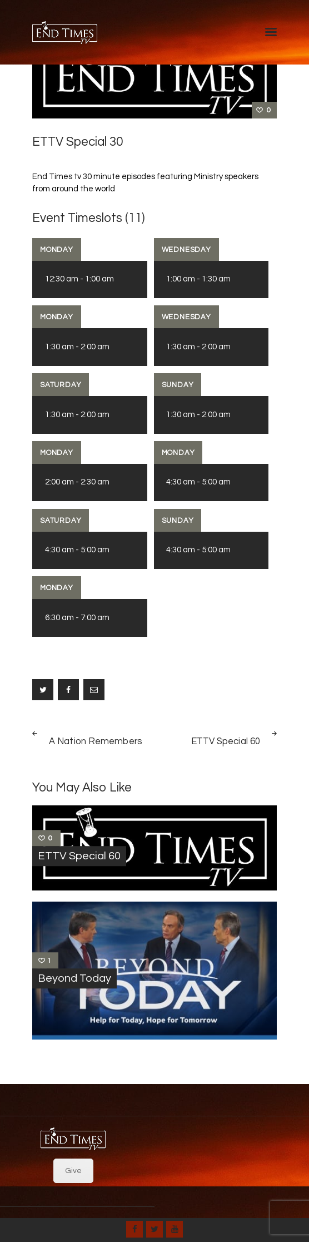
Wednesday (186, 250)
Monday (56, 250)
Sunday (178, 385)
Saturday (60, 385)
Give (73, 1171)
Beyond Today (74, 978)
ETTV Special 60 (79, 856)
